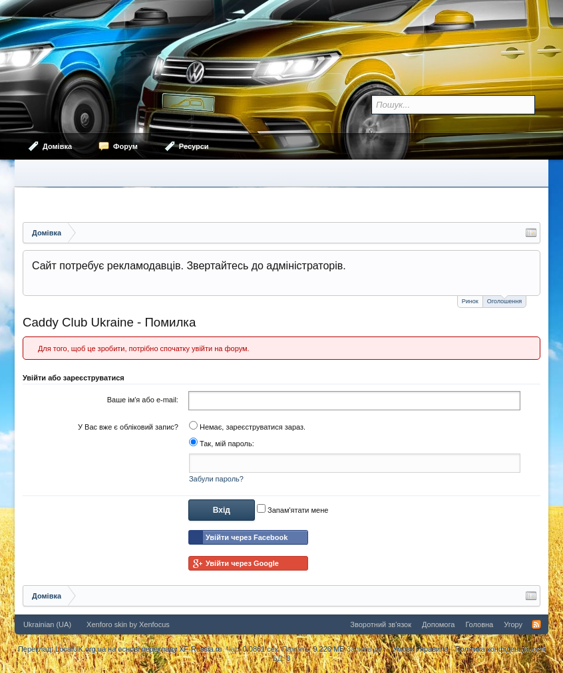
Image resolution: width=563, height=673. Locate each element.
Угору (513, 624)
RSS (536, 624)
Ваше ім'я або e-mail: (142, 400)
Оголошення (504, 300)
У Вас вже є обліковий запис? (128, 427)
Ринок (470, 301)
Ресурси (194, 146)
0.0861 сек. (261, 649)
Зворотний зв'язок (380, 624)
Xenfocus (154, 624)
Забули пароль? (216, 479)
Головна (479, 624)
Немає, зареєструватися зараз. (247, 427)
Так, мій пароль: (221, 444)
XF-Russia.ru (200, 649)
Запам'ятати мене (292, 510)
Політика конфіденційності (500, 649)
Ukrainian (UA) (47, 624)
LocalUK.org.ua (80, 649)
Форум (125, 146)
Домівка (57, 146)
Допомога (438, 624)
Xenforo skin (107, 624)
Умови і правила (420, 649)
